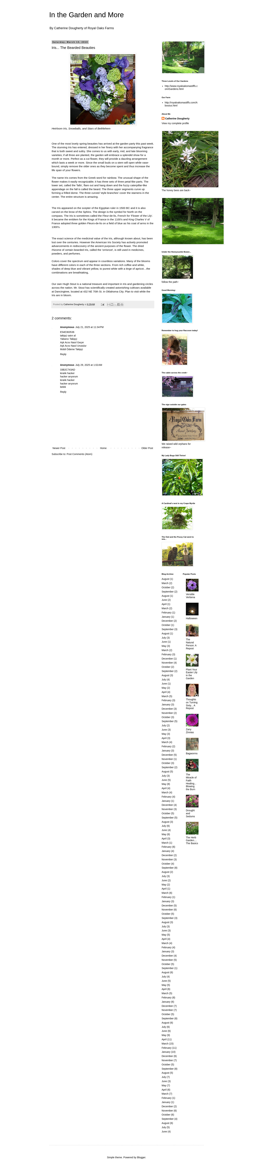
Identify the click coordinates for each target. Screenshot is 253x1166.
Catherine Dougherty (177, 118)
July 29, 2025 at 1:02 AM (88, 365)
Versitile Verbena (190, 596)
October (166, 587)
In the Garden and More (86, 15)
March (165, 583)
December (167, 620)
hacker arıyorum (69, 376)
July (164, 637)
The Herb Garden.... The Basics (192, 840)
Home (103, 448)
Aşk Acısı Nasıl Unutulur (73, 345)
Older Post (147, 448)
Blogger (141, 1157)
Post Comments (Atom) (79, 454)
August (165, 579)
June (164, 599)
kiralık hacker (67, 373)
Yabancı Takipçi (68, 338)
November (167, 662)
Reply (63, 354)
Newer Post (59, 448)
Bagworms (191, 753)
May (164, 646)
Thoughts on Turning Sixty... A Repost (191, 704)
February (166, 612)
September (168, 591)
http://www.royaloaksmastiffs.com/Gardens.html (181, 87)
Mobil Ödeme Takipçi (71, 349)
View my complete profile (175, 123)
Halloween (191, 618)
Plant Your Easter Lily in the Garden (191, 674)
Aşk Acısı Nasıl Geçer (72, 342)
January (166, 616)
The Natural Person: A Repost (191, 644)
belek (63, 387)
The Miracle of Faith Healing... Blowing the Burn (191, 782)
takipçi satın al (68, 335)
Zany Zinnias (190, 731)
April (164, 604)
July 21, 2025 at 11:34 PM (89, 327)
